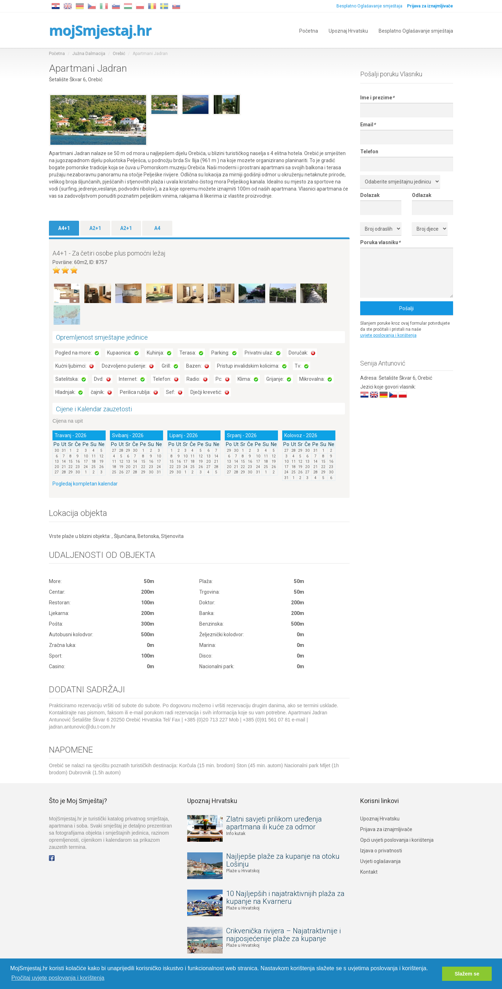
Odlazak (421, 195)
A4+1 (64, 228)
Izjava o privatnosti (381, 850)
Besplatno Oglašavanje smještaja (369, 6)
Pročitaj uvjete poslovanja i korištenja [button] (57, 978)
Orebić (119, 53)
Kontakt (369, 872)
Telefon (369, 151)
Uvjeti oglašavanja (380, 861)
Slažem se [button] (466, 974)
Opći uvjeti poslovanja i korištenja (397, 840)
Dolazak (370, 195)
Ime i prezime (377, 97)
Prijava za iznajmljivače (386, 829)
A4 (157, 228)
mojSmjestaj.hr (100, 30)
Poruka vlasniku (380, 242)
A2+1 (95, 228)
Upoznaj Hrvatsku (348, 30)
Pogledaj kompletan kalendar (85, 484)
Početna (308, 30)
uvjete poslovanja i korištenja (388, 335)
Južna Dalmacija (88, 53)
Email (367, 124)
